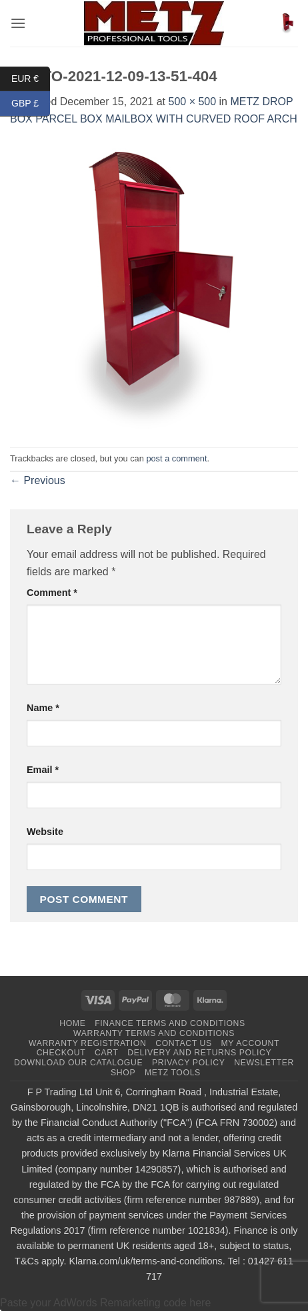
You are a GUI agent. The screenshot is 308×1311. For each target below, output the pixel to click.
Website (45, 831)
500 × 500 (192, 101)
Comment (52, 592)
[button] (18, 23)
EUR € (30, 79)
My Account (250, 1043)
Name (43, 707)
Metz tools (173, 1072)
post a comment (176, 458)
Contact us (183, 1043)
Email (43, 769)
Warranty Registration (87, 1043)
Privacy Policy (188, 1062)
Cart (107, 1052)
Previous (37, 480)
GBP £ (30, 103)
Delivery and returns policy (199, 1052)
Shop (123, 1072)
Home (72, 1023)
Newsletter (264, 1062)
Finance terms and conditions (170, 1023)
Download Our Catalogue (78, 1062)
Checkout (61, 1052)
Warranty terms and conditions (154, 1033)
